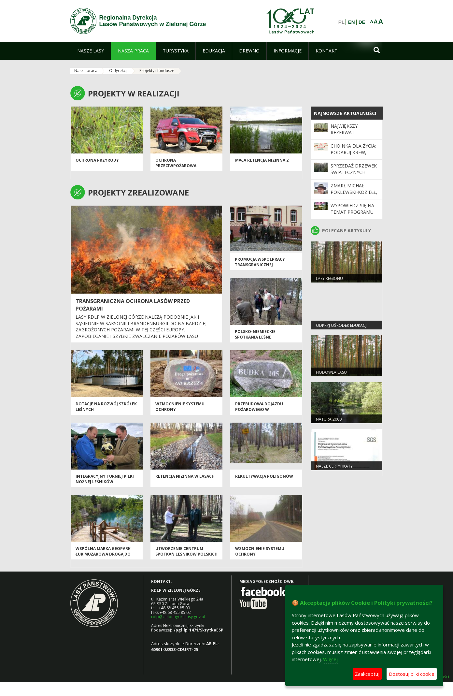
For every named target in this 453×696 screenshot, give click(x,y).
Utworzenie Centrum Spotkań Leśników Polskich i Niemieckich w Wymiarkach (186, 554)
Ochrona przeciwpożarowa (175, 162)
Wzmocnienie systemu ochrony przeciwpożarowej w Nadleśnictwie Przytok (261, 557)
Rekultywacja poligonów (264, 476)
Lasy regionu (329, 278)
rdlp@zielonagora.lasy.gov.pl (178, 616)
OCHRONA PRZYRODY (97, 160)
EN (351, 22)
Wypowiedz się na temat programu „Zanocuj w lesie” (352, 212)
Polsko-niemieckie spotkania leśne (255, 334)
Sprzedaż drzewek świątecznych (354, 169)
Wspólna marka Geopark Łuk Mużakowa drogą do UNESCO (103, 554)
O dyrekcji (118, 70)
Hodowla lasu (331, 372)
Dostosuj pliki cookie (411, 674)
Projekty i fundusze (156, 70)
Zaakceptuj (367, 674)
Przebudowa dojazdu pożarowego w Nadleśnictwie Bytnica (261, 409)
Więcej (330, 659)
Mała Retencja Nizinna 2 (262, 160)
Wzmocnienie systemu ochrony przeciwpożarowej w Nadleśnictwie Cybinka (181, 412)
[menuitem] (90, 51)
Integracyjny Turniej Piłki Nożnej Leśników (105, 479)
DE (362, 22)
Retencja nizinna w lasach (185, 476)
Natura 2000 (329, 419)
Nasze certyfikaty (334, 466)
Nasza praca (85, 70)
